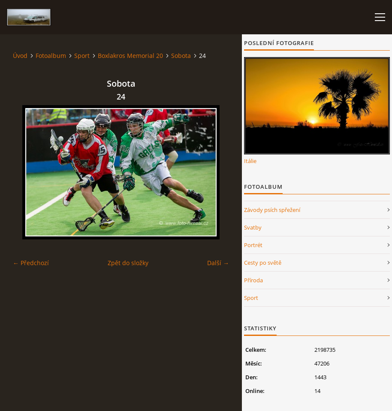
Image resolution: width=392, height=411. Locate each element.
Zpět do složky (128, 263)
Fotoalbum (51, 55)
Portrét (253, 245)
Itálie (250, 161)
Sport (82, 55)
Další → (218, 263)
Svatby (253, 227)
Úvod (20, 55)
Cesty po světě (262, 262)
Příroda (253, 280)
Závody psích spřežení (272, 210)
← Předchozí (31, 263)
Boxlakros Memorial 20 (130, 55)
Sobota (181, 55)
